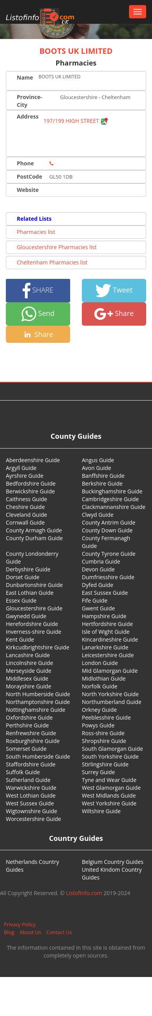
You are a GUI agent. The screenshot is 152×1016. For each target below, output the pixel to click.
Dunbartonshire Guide (34, 585)
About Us (30, 932)
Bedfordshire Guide (31, 483)
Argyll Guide (21, 468)
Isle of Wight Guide (105, 631)
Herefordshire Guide (32, 624)
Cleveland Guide (26, 514)
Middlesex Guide (27, 678)
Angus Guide (98, 460)
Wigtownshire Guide (31, 811)
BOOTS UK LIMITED (76, 51)
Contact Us (59, 932)
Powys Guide (98, 725)
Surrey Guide (98, 772)
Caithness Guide (26, 499)
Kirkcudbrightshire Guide (37, 647)
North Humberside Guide (38, 694)
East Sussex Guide (105, 592)
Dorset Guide (22, 577)
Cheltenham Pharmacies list (52, 262)
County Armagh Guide (34, 530)
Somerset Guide (26, 748)
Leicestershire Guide (108, 655)
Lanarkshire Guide (105, 647)
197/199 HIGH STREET (76, 120)
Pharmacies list (36, 232)
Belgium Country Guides (112, 861)
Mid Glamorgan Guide (110, 670)
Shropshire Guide (104, 741)
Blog (9, 932)
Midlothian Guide (104, 678)
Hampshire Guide (104, 616)
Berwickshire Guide (30, 491)
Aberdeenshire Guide (33, 460)
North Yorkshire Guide (110, 694)
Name (25, 77)
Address (28, 116)
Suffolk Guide (23, 772)
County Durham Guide (34, 538)
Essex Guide (21, 600)
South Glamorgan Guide (112, 748)
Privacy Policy (19, 924)
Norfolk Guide (99, 686)
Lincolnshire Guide (29, 663)
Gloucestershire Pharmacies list (57, 247)
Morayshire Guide (28, 686)
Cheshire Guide (25, 507)
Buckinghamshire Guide (112, 491)
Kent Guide (20, 639)
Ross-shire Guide (103, 733)
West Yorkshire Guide (109, 803)
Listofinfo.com (84, 893)
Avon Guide (96, 468)
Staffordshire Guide (30, 764)
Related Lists (34, 218)
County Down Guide (107, 530)
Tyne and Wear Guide (109, 780)
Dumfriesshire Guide (108, 577)
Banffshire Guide (103, 475)
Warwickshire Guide (31, 787)
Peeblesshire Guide (106, 717)
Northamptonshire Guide (38, 702)
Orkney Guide (99, 709)
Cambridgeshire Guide (110, 499)
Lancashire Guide (28, 655)
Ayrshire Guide (24, 475)
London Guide (100, 663)
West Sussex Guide (30, 803)
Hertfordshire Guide (107, 624)
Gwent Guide (98, 608)
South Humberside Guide (38, 756)
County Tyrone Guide (109, 553)
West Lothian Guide (31, 795)
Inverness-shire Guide (33, 631)
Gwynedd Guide (26, 616)
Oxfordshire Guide (29, 717)
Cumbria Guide (101, 561)
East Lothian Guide (29, 592)
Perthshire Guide (27, 725)
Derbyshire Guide (28, 569)
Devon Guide (98, 569)
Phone (25, 163)
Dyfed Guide (97, 585)
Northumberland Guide (111, 702)
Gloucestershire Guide (34, 608)
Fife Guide (95, 600)
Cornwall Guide (25, 522)
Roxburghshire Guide (33, 741)
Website (28, 189)
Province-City (29, 100)
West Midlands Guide (109, 795)
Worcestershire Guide (33, 819)
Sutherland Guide (28, 780)
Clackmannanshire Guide (113, 507)
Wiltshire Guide (101, 811)
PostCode (29, 176)
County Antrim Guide (108, 522)
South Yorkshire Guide (110, 756)
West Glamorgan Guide (111, 787)
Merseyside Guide (28, 670)
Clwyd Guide (97, 514)
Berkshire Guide (102, 483)
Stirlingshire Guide (105, 764)
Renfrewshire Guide (31, 733)
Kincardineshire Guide (110, 639)
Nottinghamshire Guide (35, 709)
